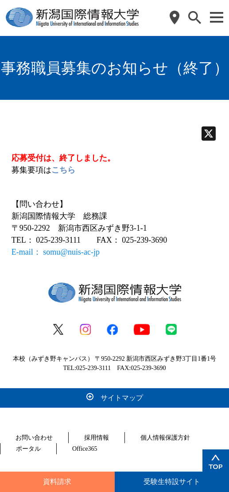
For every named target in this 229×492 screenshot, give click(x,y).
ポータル (28, 448)
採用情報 (96, 437)
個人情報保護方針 (165, 437)
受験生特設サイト (172, 481)
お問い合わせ (34, 437)
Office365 (84, 448)
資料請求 (57, 481)
